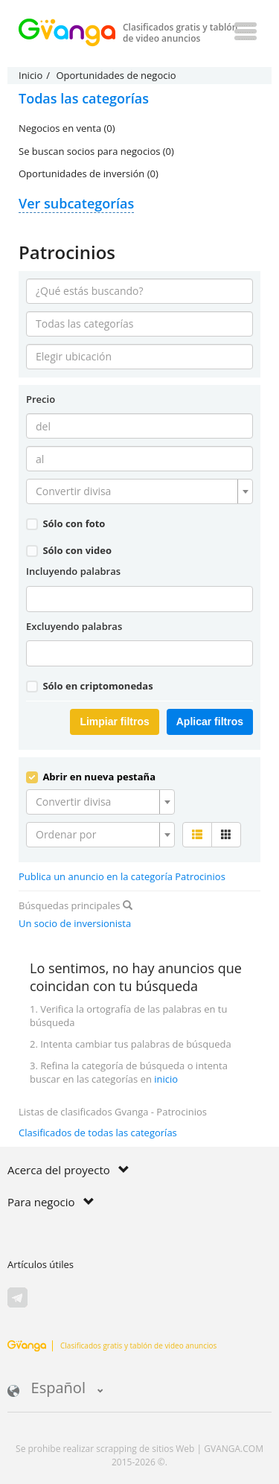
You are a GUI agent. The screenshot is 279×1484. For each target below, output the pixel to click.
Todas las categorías (84, 98)
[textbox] (135, 491)
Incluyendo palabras (73, 571)
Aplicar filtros (209, 721)
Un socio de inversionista (75, 923)
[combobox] (139, 491)
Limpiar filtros (114, 721)
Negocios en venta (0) (67, 128)
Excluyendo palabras (74, 626)
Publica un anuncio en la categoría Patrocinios (122, 876)
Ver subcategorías (76, 203)
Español (55, 1389)
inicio (166, 1079)
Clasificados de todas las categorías (98, 1132)
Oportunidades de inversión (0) (88, 173)
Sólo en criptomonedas (89, 685)
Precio (40, 399)
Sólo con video (69, 550)
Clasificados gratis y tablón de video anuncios (112, 1345)
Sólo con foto (65, 523)
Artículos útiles (40, 1264)
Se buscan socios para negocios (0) (96, 151)
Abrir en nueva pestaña (90, 776)
